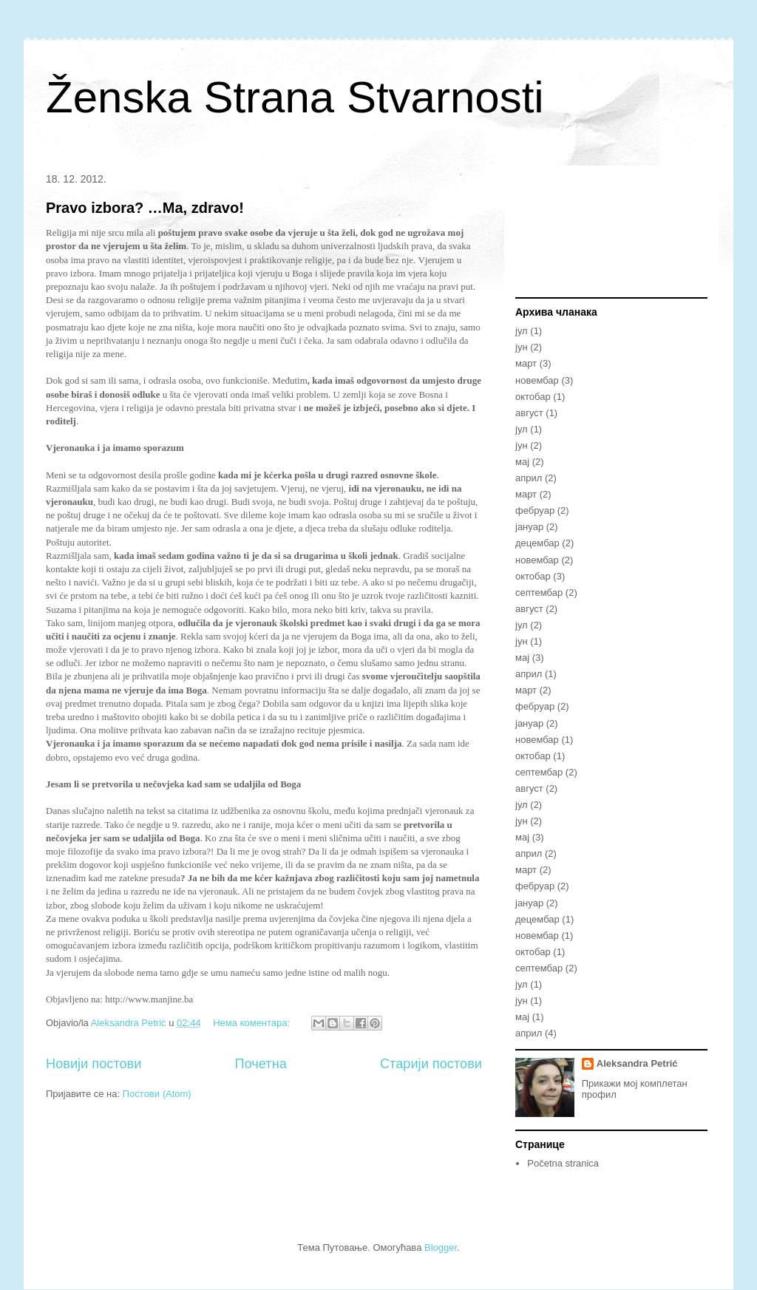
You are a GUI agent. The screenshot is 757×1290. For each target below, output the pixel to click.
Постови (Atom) (157, 1093)
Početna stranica (563, 1163)
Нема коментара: (253, 1022)
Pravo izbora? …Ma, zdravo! (145, 208)
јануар (529, 526)
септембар (539, 592)
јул (521, 330)
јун (521, 347)
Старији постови (431, 1063)
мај (522, 461)
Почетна (261, 1063)
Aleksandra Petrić (637, 1063)
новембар (537, 380)
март (526, 363)
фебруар (534, 510)
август (529, 412)
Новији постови (93, 1063)
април (528, 477)
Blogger (440, 1247)
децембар (537, 543)
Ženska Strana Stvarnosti (295, 97)
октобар (533, 396)
